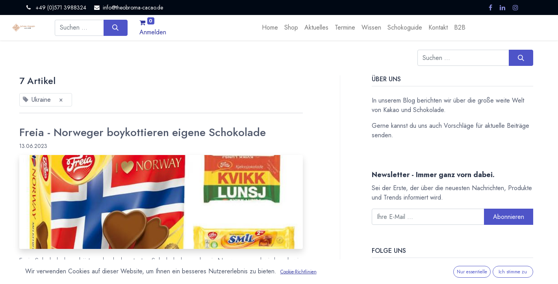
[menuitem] (270, 28)
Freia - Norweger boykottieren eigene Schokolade (142, 132)
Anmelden (152, 32)
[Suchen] (116, 28)
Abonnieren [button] (508, 216)
